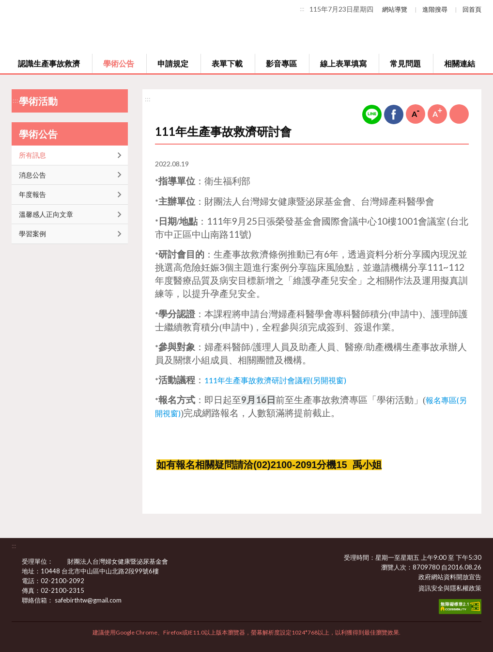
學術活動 (38, 101)
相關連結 (459, 63)
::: (302, 9)
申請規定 (172, 63)
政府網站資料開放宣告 (449, 577)
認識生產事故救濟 (49, 63)
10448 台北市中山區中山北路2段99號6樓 (105, 571)
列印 (459, 114)
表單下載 (227, 63)
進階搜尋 (434, 9)
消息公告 (32, 175)
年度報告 (32, 194)
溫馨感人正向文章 (46, 214)
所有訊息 (32, 155)
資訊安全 (431, 588)
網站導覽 (394, 9)
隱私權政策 (465, 588)
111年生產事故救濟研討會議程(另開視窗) (275, 380)
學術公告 (118, 63)
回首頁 (471, 9)
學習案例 (32, 233)
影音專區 (281, 63)
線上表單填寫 (343, 63)
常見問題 (405, 63)
